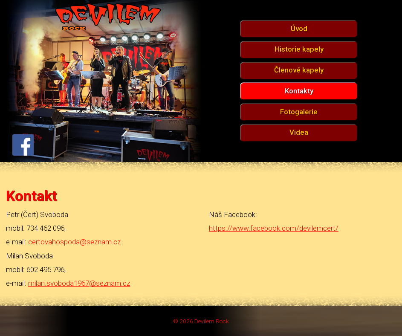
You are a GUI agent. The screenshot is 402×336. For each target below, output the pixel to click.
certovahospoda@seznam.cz (74, 242)
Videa (298, 132)
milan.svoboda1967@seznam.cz (79, 283)
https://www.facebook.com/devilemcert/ (273, 228)
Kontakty (299, 91)
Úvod (299, 28)
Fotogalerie (299, 111)
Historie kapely (299, 49)
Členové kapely (299, 70)
